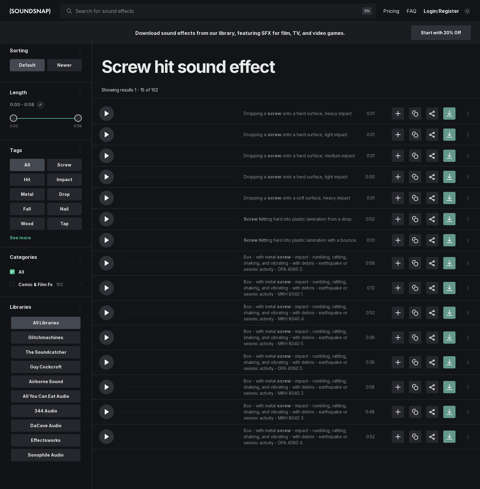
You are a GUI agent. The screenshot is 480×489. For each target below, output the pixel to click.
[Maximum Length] (78, 121)
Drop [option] (64, 197)
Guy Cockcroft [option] (46, 370)
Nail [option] (64, 212)
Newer (64, 68)
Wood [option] (27, 227)
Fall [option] (27, 212)
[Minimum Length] (13, 121)
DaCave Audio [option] (46, 428)
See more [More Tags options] (20, 241)
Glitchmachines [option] (45, 340)
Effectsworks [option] (46, 443)
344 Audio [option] (46, 414)
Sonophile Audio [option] (46, 458)
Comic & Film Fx (35, 287)
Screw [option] (64, 168)
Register (449, 11)
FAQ (411, 11)
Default (27, 68)
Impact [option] (64, 182)
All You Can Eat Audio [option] (46, 399)
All (21, 275)
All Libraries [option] (46, 326)
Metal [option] (27, 197)
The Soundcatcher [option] (45, 355)
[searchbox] (217, 11)
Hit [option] (27, 182)
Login (430, 11)
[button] (106, 113)
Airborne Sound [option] (46, 384)
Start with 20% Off (441, 32)
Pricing (391, 11)
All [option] (27, 168)
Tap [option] (64, 227)
